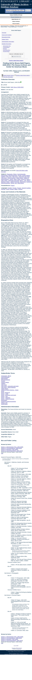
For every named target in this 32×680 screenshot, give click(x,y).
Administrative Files (7, 45)
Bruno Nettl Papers (13, 26)
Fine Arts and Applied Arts (21, 25)
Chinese (20, 189)
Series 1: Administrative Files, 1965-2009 (12, 447)
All (2, 453)
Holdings (12, 25)
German (3, 189)
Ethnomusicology (12, 175)
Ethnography (4, 175)
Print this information (7, 77)
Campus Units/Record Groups (16, 14)
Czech (7, 189)
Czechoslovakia (21, 174)
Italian (15, 189)
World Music (20, 183)
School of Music (4, 26)
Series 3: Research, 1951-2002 (9, 449)
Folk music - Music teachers (8, 178)
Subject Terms (5, 39)
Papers (13, 185)
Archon (15, 653)
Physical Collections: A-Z (16, 17)
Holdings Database (9, 7)
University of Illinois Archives (15, 4)
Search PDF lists (9, 11)
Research (5, 48)
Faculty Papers (26, 175)
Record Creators (16, 23)
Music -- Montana (5, 397)
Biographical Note (6, 37)
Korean (12, 189)
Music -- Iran (23, 180)
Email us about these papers (16, 60)
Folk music (9, 176)
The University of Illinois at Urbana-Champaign (19, 654)
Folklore (3, 176)
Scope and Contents (6, 34)
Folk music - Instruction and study (20, 176)
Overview (4, 32)
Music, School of (21, 179)
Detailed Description (6, 43)
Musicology (23, 181)
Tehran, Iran (14, 183)
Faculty (19, 175)
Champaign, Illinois (12, 174)
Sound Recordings (6, 50)
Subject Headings (16, 21)
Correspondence (6, 47)
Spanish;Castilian (26, 188)
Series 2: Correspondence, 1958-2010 (11, 448)
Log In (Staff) (16, 645)
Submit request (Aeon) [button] (8, 75)
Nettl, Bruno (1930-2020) (17, 87)
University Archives (5, 25)
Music (15, 179)
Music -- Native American (12, 181)
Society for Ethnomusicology (8, 401)
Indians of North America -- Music (9, 390)
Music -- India (4, 393)
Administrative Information (8, 41)
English (10, 188)
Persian (14, 188)
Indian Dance (19, 178)
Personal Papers (6, 51)
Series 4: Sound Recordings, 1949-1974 (11, 450)
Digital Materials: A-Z (16, 19)
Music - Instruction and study (11, 180)
